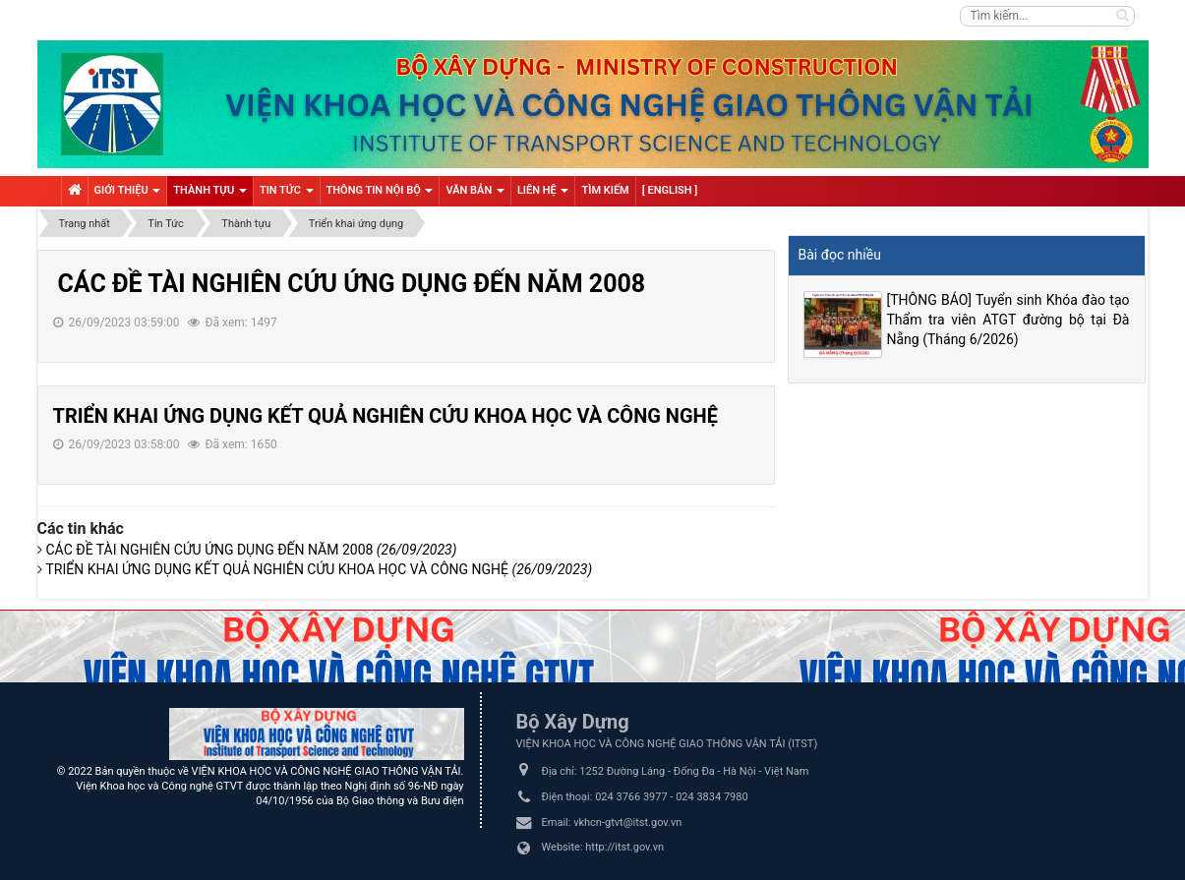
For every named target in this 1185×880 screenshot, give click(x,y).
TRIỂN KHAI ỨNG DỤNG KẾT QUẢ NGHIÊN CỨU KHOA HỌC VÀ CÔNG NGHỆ (385, 416)
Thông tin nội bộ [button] (380, 194)
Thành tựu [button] (210, 194)
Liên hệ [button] (543, 194)
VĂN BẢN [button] (474, 194)
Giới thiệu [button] (127, 194)
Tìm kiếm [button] (604, 190)
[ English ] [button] (670, 190)
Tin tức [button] (287, 194)
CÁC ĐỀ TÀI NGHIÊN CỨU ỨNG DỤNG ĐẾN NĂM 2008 (352, 283)
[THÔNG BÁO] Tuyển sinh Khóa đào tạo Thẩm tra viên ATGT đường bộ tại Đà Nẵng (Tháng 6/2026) (1008, 319)
